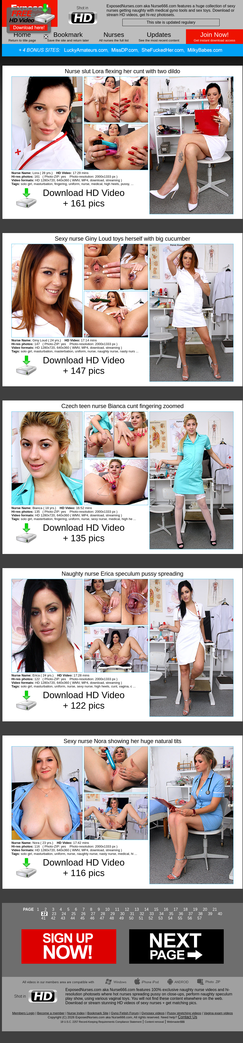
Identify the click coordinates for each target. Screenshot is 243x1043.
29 (112, 914)
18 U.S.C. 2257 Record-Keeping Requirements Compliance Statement (101, 1021)
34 (161, 914)
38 (200, 914)
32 (142, 914)
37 (190, 914)
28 (103, 914)
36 (181, 914)
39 (210, 914)
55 (180, 918)
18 (185, 909)
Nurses (114, 34)
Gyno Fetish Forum (125, 1013)
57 (199, 918)
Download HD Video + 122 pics (84, 700)
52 (151, 918)
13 (137, 909)
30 (122, 914)
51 (141, 918)
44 (72, 918)
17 (176, 909)
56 (190, 918)
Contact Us (187, 1017)
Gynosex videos (153, 1013)
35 (171, 914)
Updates (159, 34)
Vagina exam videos (218, 1013)
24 (64, 914)
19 (195, 909)
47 (102, 918)
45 (82, 918)
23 (54, 914)
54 (170, 918)
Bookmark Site (97, 1013)
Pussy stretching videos (184, 1013)
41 (43, 918)
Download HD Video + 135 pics (84, 532)
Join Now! (214, 34)
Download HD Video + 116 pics (84, 867)
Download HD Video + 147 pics (84, 365)
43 (63, 918)
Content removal (154, 1021)
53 (160, 918)
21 (215, 909)
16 (166, 909)
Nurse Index (76, 1013)
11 (117, 909)
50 (131, 918)
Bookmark (68, 34)
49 (121, 918)
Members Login (23, 1013)
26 (83, 914)
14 (146, 909)
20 (205, 909)
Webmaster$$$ (176, 1021)
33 (151, 914)
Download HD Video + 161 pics (84, 198)
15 (156, 909)
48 (112, 918)
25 (73, 914)
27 (93, 914)
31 (132, 914)
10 (107, 909)
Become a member (51, 1013)
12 (127, 909)
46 (92, 918)
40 (220, 914)
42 (53, 918)
